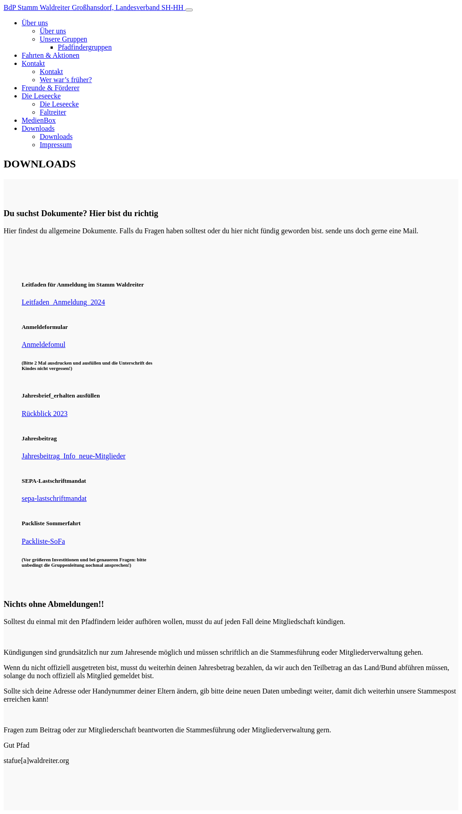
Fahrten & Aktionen (50, 55)
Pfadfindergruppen (85, 47)
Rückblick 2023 (45, 413)
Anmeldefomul (43, 344)
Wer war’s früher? (66, 79)
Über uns (35, 23)
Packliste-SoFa (43, 541)
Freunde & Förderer (50, 88)
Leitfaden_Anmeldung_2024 (63, 302)
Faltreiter (53, 112)
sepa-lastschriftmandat (54, 498)
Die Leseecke (41, 96)
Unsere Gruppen (63, 39)
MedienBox (39, 120)
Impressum (56, 144)
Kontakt (33, 63)
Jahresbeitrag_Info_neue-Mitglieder (73, 456)
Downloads (38, 128)
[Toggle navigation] (189, 10)
